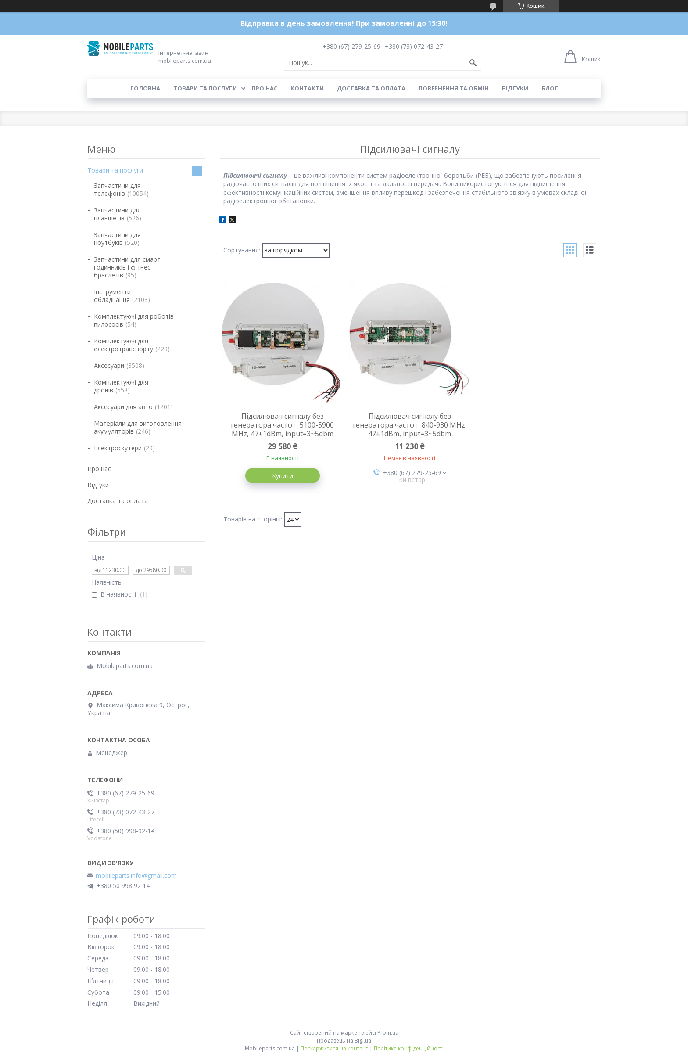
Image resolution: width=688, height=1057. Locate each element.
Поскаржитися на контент (334, 1048)
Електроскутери (118, 448)
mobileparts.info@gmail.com (136, 876)
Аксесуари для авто (123, 407)
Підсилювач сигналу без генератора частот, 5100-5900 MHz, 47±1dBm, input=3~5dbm (282, 425)
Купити (282, 475)
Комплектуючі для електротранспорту (123, 345)
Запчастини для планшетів (117, 214)
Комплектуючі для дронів (121, 386)
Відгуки (515, 88)
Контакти (307, 88)
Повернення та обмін (454, 88)
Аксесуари (109, 365)
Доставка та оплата (371, 88)
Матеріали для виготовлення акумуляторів (138, 427)
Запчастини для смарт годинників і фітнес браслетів (127, 267)
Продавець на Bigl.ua (344, 1040)
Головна (145, 88)
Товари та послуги (205, 88)
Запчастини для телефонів (117, 189)
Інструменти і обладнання (114, 296)
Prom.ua (387, 1032)
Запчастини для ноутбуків (117, 238)
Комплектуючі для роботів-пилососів (135, 320)
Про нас (264, 88)
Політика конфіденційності (409, 1048)
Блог (549, 88)
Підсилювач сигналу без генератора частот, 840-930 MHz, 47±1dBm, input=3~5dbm (410, 425)
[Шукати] (473, 62)
